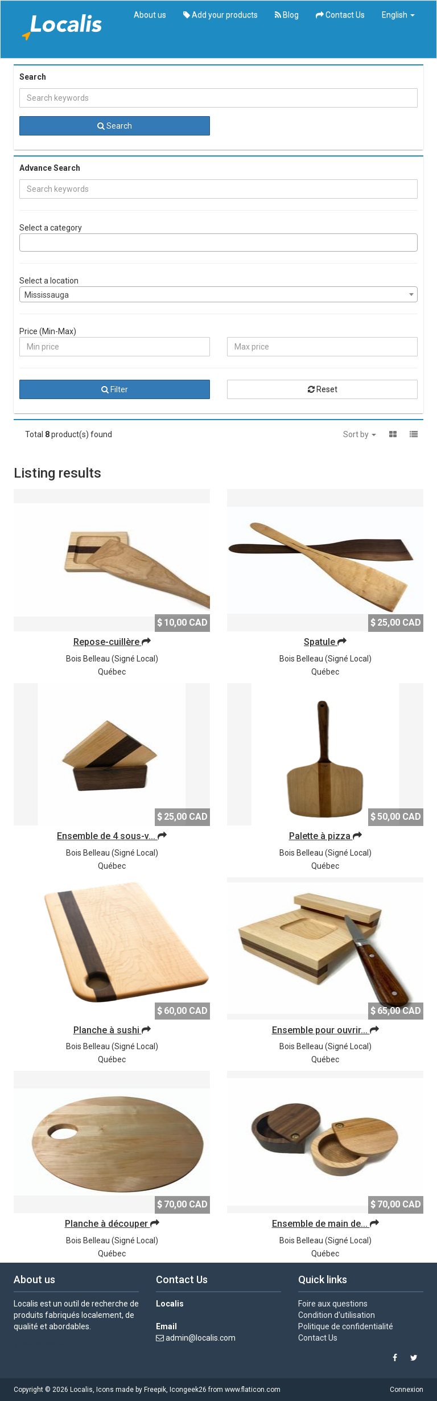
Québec (112, 671)
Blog (287, 14)
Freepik (155, 1390)
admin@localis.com (201, 1337)
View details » (38, 1343)
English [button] (398, 14)
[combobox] (218, 242)
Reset (322, 389)
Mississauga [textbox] (46, 294)
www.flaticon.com (253, 1390)
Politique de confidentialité (345, 1326)
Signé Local (134, 658)
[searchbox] (26, 242)
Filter (114, 389)
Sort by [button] (359, 434)
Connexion (406, 1390)
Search (114, 125)
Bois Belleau (88, 658)
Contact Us (340, 14)
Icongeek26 (188, 1390)
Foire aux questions (333, 1303)
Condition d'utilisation (336, 1315)
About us (150, 14)
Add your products (220, 14)
